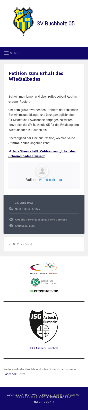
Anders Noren (58, 397)
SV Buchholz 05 (56, 23)
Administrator (51, 179)
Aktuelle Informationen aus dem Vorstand (41, 219)
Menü (14, 53)
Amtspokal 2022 (25, 225)
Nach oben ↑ (44, 401)
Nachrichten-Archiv (27, 208)
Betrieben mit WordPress (28, 394)
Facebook (10, 374)
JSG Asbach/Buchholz (44, 348)
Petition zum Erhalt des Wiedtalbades (35, 76)
